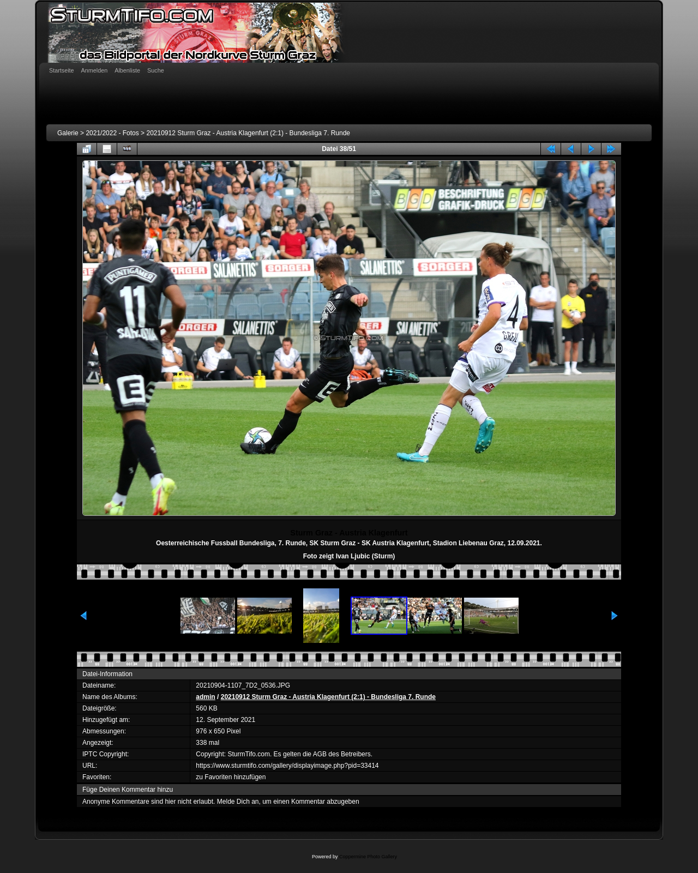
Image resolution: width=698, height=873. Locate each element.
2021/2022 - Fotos (112, 133)
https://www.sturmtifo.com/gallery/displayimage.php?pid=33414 (287, 765)
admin (205, 697)
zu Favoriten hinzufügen (231, 777)
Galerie (68, 133)
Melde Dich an (238, 801)
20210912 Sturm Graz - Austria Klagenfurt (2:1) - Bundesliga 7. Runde (248, 133)
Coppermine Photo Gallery (368, 856)
